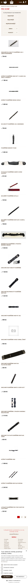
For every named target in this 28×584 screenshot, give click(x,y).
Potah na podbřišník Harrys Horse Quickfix (11, 172)
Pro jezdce (20, 539)
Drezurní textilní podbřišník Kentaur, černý (12, 436)
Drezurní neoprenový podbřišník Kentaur (11, 292)
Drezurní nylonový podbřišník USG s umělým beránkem (12, 52)
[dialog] (14, 566)
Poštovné (6, 545)
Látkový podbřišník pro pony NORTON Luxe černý (12, 507)
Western (20, 545)
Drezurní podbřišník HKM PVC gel (11, 315)
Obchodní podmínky (6, 543)
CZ (18, 2)
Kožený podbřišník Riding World (11, 100)
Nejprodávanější (10, 23)
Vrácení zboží (7, 548)
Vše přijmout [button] (7, 576)
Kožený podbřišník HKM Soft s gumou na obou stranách (13, 76)
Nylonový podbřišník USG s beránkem (12, 124)
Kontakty (6, 539)
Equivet (2, 6)
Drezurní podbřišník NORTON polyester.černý (10, 364)
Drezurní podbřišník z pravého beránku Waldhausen (13, 412)
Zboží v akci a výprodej (21, 547)
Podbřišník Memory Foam (8, 148)
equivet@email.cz (14, 534)
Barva (10, 28)
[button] (14, 580)
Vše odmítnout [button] (20, 576)
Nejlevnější (11, 19)
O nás (5, 541)
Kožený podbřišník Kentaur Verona (11, 483)
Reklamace (6, 547)
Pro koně (7, 6)
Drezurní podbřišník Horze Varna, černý (13, 339)
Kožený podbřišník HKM (8, 459)
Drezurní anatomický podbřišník (11, 267)
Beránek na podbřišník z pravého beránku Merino (11, 244)
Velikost (10, 32)
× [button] (26, 551)
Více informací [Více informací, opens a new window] (4, 561)
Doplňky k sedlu (13, 6)
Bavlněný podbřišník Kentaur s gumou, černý (13, 220)
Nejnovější (11, 16)
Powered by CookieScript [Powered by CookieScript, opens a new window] (14, 582)
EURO (20, 2)
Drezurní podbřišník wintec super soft (13, 387)
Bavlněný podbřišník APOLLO (9, 196)
